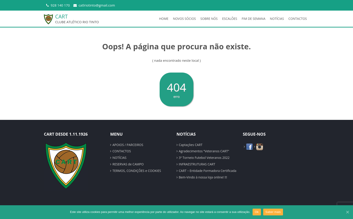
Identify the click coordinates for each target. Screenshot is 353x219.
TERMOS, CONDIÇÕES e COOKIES (136, 171)
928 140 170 (60, 5)
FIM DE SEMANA (253, 18)
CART (61, 16)
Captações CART (190, 145)
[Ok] (347, 212)
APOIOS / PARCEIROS (127, 145)
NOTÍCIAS (277, 18)
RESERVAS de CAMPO (128, 164)
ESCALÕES (229, 18)
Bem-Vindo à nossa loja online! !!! (203, 177)
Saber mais (273, 212)
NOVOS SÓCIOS (184, 18)
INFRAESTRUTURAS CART (197, 164)
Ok (257, 212)
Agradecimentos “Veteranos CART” (204, 151)
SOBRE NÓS (209, 18)
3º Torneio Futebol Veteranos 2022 (204, 157)
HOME (164, 18)
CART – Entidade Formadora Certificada (207, 171)
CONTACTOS (297, 18)
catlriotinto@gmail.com (97, 5)
